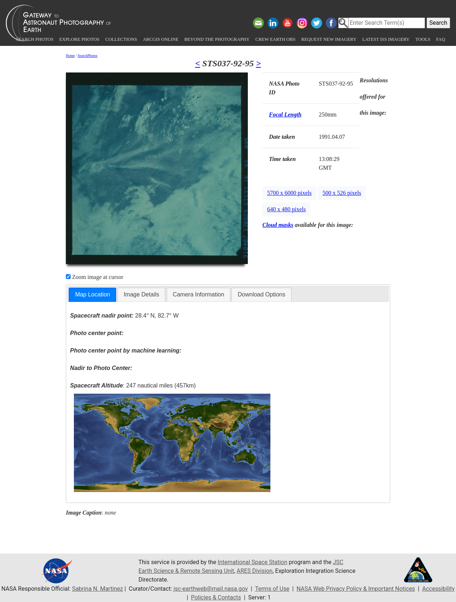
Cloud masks (277, 225)
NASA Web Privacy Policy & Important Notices (356, 588)
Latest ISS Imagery (385, 39)
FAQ (440, 39)
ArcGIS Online (161, 39)
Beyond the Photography (216, 39)
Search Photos (34, 39)
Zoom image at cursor (94, 277)
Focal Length (285, 114)
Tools (422, 39)
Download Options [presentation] (261, 294)
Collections (121, 39)
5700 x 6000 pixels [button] (289, 193)
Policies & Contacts (216, 597)
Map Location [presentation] (92, 294)
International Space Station (253, 562)
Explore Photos (79, 39)
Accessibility (439, 588)
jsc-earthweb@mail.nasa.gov (210, 588)
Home (70, 56)
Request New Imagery (329, 39)
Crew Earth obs (275, 39)
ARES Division (255, 570)
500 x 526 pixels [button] (341, 193)
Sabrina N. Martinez (96, 588)
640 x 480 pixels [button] (286, 209)
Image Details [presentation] (141, 294)
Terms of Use (272, 588)
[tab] (92, 295)
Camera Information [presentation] (198, 294)
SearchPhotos (87, 56)
